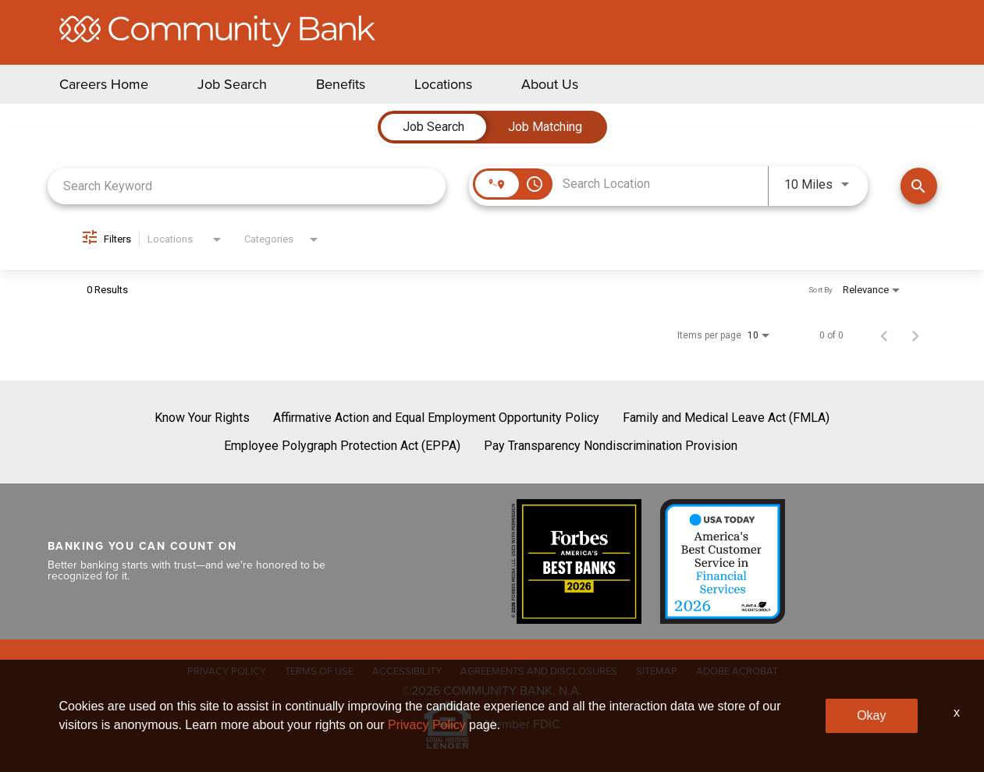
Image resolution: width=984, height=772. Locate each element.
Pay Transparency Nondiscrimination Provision (610, 445)
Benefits (340, 84)
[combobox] (247, 186)
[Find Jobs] (919, 186)
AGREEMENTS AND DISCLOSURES (538, 671)
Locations (443, 84)
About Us (549, 84)
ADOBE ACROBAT (737, 671)
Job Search (232, 84)
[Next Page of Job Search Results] (915, 335)
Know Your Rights (202, 417)
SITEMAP (656, 671)
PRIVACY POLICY (226, 671)
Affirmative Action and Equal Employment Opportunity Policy (436, 417)
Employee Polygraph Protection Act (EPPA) (342, 445)
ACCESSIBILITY (407, 671)
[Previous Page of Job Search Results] (884, 335)
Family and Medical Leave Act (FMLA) (726, 417)
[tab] (433, 127)
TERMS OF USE (319, 671)
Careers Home (103, 84)
